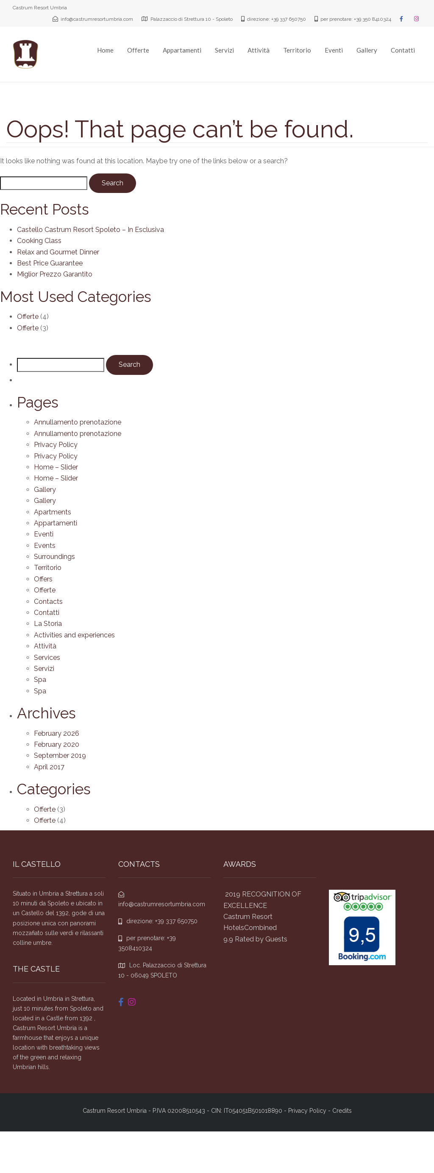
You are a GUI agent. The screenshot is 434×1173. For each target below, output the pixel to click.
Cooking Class (39, 241)
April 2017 (49, 767)
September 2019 (60, 755)
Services (47, 658)
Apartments (52, 512)
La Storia (48, 624)
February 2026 (56, 733)
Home (105, 50)
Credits (342, 1110)
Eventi (334, 50)
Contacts (48, 602)
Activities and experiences (74, 635)
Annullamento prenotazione (77, 422)
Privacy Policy (56, 445)
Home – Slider (56, 467)
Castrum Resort (248, 917)
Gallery (366, 50)
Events (45, 546)
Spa (40, 680)
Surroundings (54, 557)
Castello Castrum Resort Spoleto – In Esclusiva (90, 230)
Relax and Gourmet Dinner (58, 252)
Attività (259, 50)
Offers (43, 579)
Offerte (138, 50)
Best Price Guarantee (50, 263)
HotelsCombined (250, 928)
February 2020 (56, 744)
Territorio (297, 50)
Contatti (403, 50)
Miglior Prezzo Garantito (54, 274)
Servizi (224, 50)
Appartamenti (182, 50)
